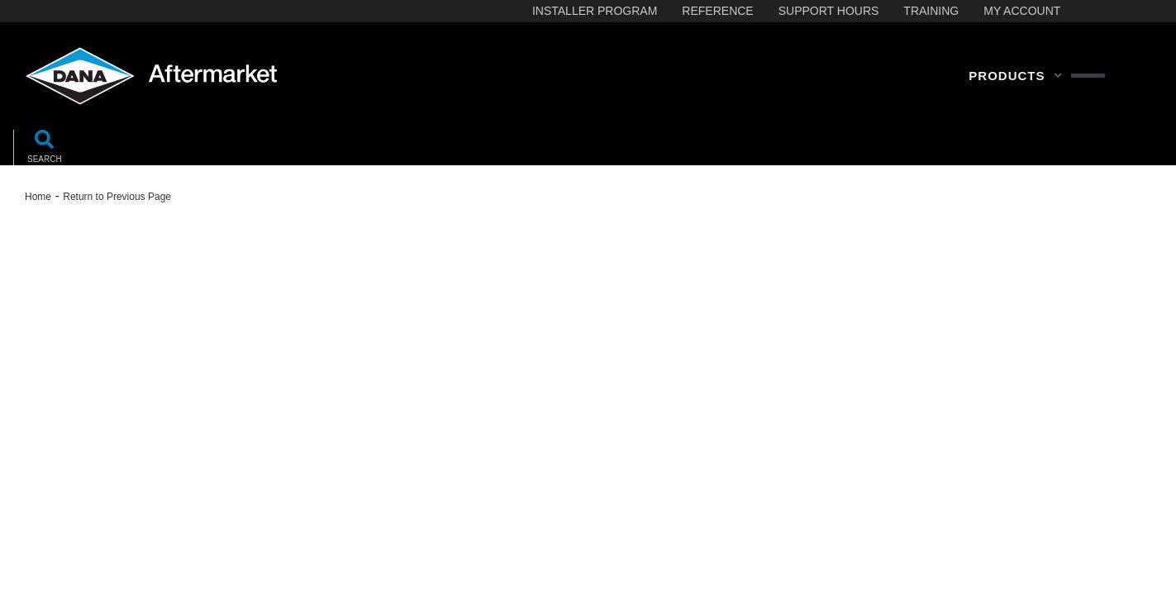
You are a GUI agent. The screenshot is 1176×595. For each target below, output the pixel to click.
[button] (1015, 76)
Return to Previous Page (117, 196)
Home (38, 196)
